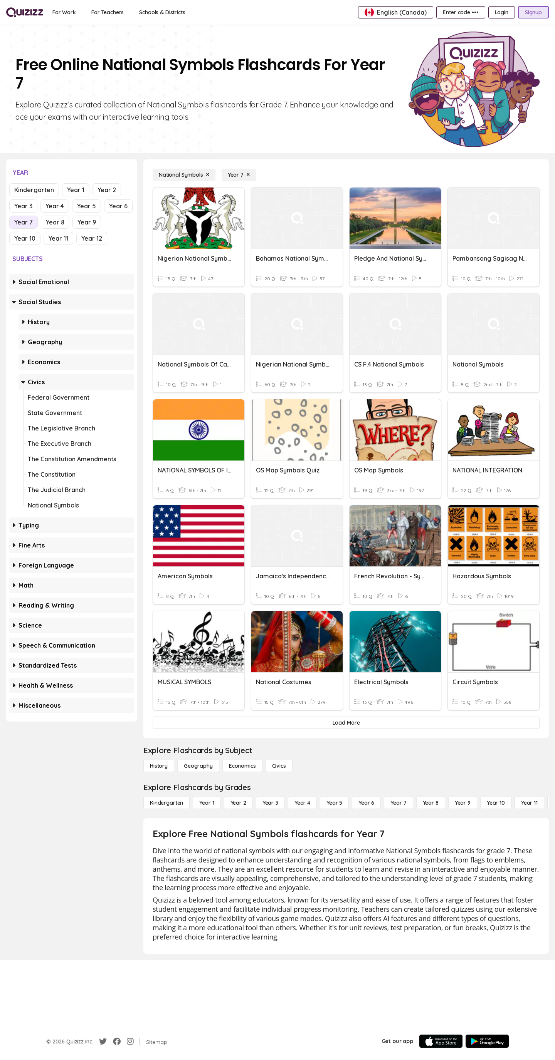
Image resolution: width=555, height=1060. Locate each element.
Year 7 (23, 222)
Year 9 (86, 222)
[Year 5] (334, 803)
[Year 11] (529, 803)
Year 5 (86, 206)
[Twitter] (103, 1041)
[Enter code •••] (460, 12)
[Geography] (198, 766)
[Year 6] (366, 803)
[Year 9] (462, 803)
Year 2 (107, 190)
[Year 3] (270, 803)
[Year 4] (302, 803)
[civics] (279, 766)
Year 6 (118, 206)
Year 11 (58, 238)
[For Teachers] (107, 12)
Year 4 (54, 206)
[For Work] (64, 12)
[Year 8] (430, 803)
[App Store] (440, 1041)
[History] (158, 766)
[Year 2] (238, 803)
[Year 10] (495, 803)
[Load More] (346, 723)
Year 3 (23, 206)
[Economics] (242, 766)
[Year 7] (239, 175)
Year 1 (75, 190)
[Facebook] (117, 1041)
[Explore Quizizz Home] (24, 12)
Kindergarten (34, 190)
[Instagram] (130, 1041)
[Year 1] (206, 803)
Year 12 (91, 238)
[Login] (501, 12)
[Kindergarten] (166, 803)
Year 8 (55, 222)
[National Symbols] (184, 175)
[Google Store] (487, 1041)
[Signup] (533, 12)
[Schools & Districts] (162, 12)
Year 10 (24, 238)
